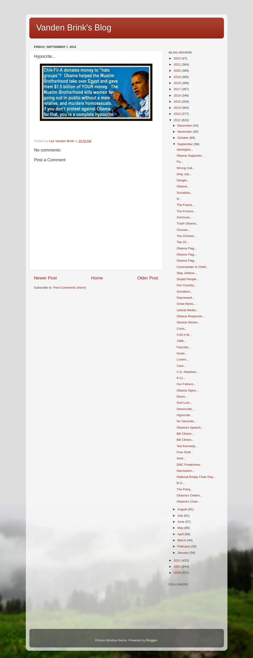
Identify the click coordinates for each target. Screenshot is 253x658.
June (181, 521)
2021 (177, 64)
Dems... (182, 396)
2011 (177, 560)
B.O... (181, 483)
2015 (177, 101)
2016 (177, 95)
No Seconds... (186, 421)
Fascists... (184, 347)
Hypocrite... (185, 415)
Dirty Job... (184, 174)
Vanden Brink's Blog (73, 27)
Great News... (186, 304)
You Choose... (186, 236)
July (180, 515)
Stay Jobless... (187, 273)
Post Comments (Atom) (69, 287)
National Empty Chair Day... (196, 477)
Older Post (147, 277)
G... (179, 199)
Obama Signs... (187, 390)
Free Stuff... (185, 452)
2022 (177, 58)
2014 (177, 107)
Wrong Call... (186, 168)
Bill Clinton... (185, 433)
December (185, 125)
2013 (177, 114)
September (185, 144)
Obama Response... (191, 316)
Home (97, 277)
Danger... (183, 180)
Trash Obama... (187, 223)
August (182, 509)
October (183, 137)
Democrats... (186, 409)
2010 (177, 566)
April (181, 534)
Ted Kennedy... (187, 446)
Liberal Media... (187, 310)
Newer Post (45, 277)
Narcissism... (186, 470)
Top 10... (183, 242)
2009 (177, 572)
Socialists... (185, 192)
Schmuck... (184, 217)
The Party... (185, 489)
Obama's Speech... (190, 427)
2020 (177, 70)
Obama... (183, 186)
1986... (181, 341)
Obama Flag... (187, 248)
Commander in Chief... (192, 267)
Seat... (181, 458)
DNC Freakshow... (189, 464)
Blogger (151, 640)
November (185, 131)
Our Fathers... (186, 384)
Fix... (180, 161)
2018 (177, 83)
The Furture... (186, 211)
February (184, 546)
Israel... (182, 353)
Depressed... (186, 297)
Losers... (183, 359)
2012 (177, 120)
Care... (181, 366)
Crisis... (182, 328)
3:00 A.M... (184, 335)
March (182, 540)
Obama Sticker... (188, 322)
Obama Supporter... (190, 155)
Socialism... (185, 291)
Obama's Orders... (189, 495)
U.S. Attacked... (187, 372)
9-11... (181, 378)
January (183, 552)
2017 (177, 89)
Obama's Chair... (188, 501)
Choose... (183, 230)
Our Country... (186, 285)
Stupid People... (188, 279)
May (180, 528)
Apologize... (185, 149)
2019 (177, 77)
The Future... (186, 205)
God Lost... (184, 402)
